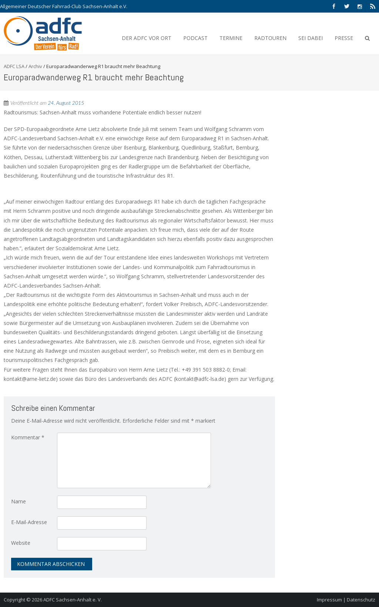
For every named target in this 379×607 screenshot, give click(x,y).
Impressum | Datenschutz (346, 599)
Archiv (35, 66)
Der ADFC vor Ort (146, 37)
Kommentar (27, 437)
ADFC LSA (14, 66)
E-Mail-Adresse (29, 522)
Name (18, 501)
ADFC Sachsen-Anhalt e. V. (72, 599)
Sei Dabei (310, 37)
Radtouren (270, 37)
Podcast (195, 37)
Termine (230, 37)
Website (20, 542)
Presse (344, 37)
